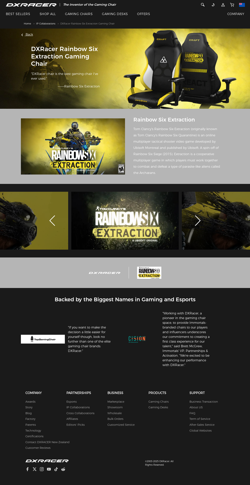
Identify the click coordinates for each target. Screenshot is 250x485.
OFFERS (143, 14)
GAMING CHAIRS (79, 14)
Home (27, 23)
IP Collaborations (45, 23)
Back (27, 34)
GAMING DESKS (115, 14)
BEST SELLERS (18, 14)
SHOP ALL (48, 14)
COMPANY (235, 14)
